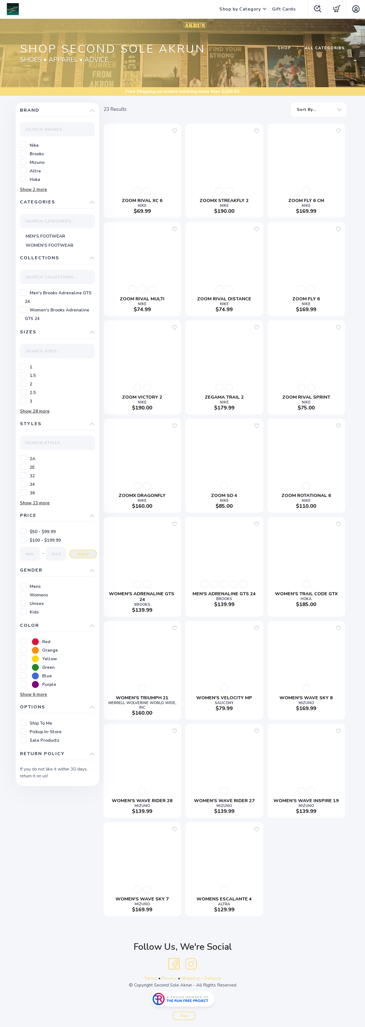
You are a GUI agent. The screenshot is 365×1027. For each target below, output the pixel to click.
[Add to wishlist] (174, 130)
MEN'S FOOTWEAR (45, 236)
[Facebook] (173, 964)
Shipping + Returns (201, 978)
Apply (83, 554)
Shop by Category (240, 9)
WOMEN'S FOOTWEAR (49, 245)
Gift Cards (284, 9)
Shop (284, 48)
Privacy (169, 978)
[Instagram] (191, 964)
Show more (33, 189)
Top (184, 1015)
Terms (150, 978)
